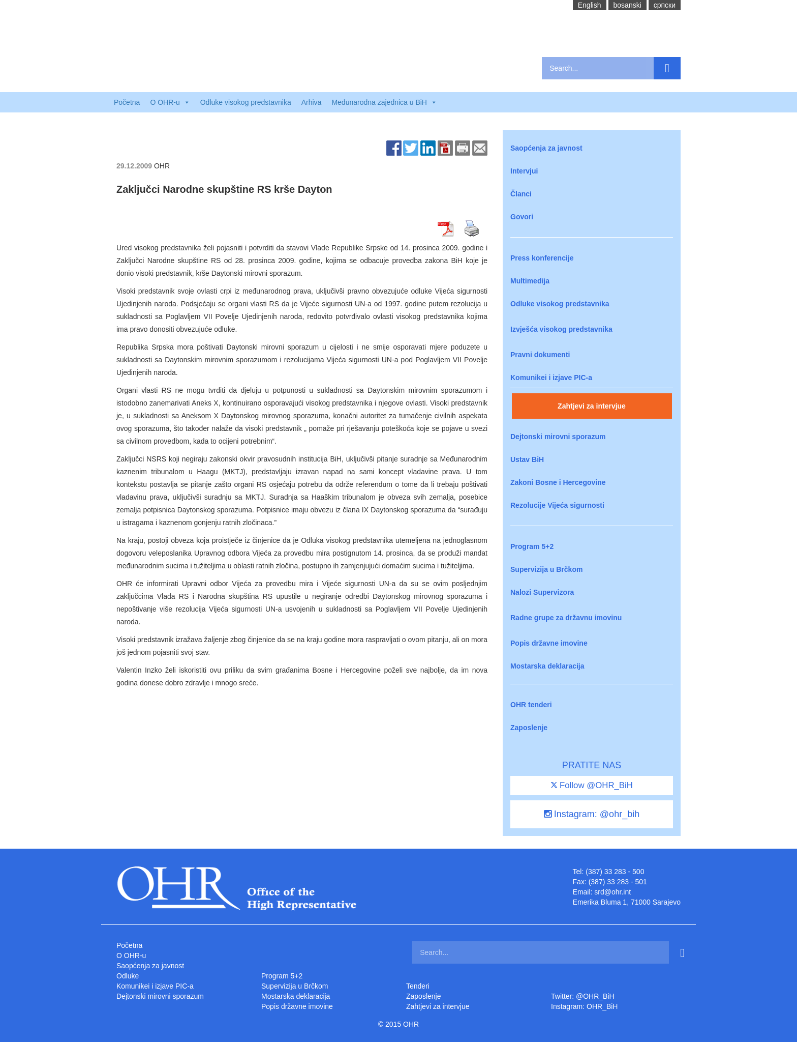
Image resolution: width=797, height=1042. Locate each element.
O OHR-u (131, 955)
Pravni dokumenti (540, 355)
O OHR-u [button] (170, 102)
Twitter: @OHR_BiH (583, 996)
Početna (127, 102)
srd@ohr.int (612, 892)
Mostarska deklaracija (547, 666)
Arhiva (311, 102)
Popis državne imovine (549, 643)
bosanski (627, 5)
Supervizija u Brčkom (546, 569)
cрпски (665, 5)
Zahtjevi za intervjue (592, 406)
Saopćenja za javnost (546, 148)
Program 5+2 (532, 546)
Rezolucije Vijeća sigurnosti (557, 505)
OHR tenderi (531, 705)
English (589, 5)
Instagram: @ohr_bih (591, 814)
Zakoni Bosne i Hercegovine (558, 482)
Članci (521, 194)
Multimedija (529, 281)
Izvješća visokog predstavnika (561, 329)
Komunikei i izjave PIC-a (551, 377)
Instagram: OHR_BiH (584, 1006)
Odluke (127, 976)
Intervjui (524, 171)
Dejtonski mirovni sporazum (557, 436)
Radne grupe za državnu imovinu (566, 618)
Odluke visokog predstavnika (245, 102)
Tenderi (418, 986)
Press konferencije (542, 258)
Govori (521, 217)
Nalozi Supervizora (542, 592)
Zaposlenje (528, 727)
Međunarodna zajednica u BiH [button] (384, 102)
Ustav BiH (527, 459)
